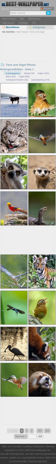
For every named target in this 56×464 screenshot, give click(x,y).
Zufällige (23, 23)
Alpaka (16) (29, 73)
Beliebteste (34, 18)
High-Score (8, 23)
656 (47, 430)
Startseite (39, 446)
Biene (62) (11, 76)
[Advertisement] (28, 57)
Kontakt (17, 446)
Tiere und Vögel (37, 32)
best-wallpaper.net (40, 450)
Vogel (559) (24, 76)
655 (40, 430)
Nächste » (20, 436)
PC (34, 23)
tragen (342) (43, 73)
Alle (22, 18)
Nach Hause (8, 18)
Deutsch (46, 8)
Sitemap (50, 446)
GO (40, 436)
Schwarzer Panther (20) (17, 80)
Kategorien (37, 27)
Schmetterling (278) (40, 80)
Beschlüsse (10, 27)
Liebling (27, 446)
